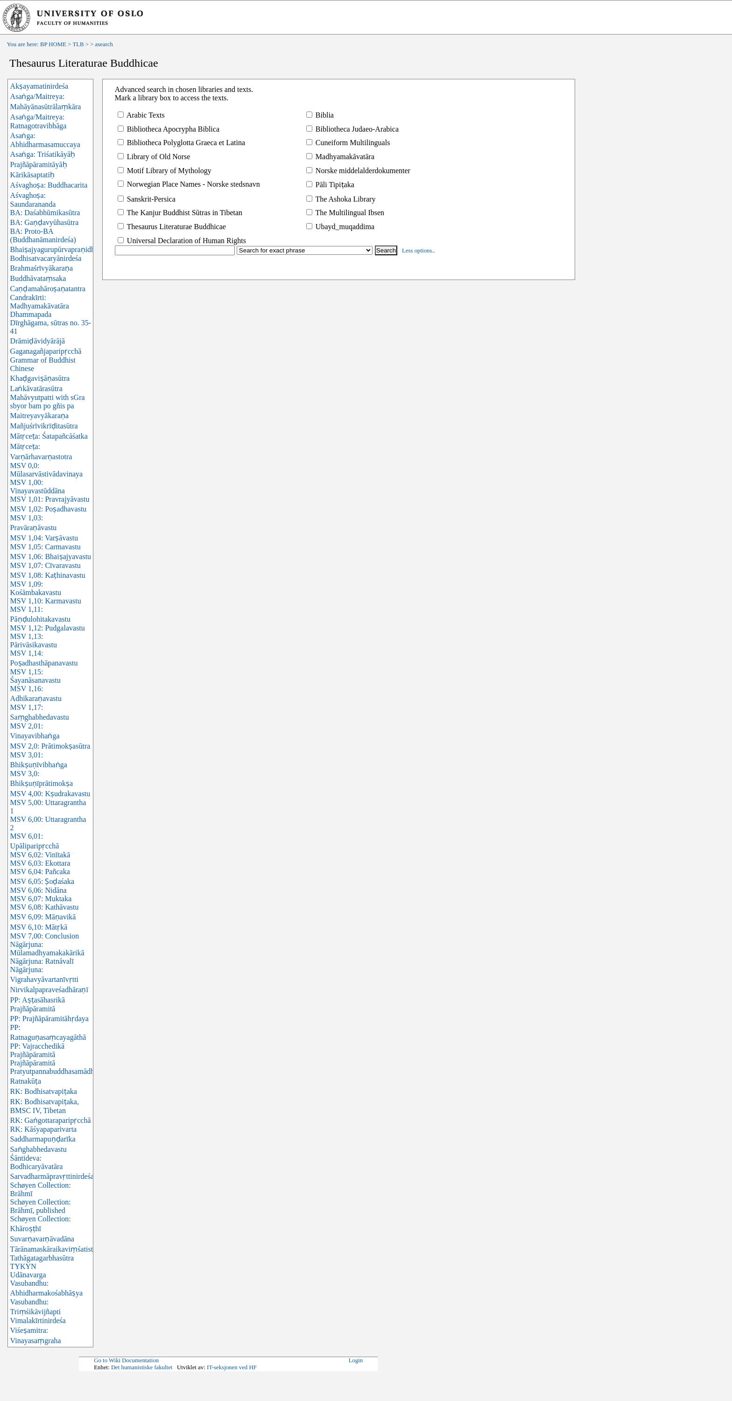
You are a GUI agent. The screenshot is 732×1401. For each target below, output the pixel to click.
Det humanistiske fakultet (142, 1367)
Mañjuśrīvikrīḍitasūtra (44, 426)
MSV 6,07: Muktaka (41, 899)
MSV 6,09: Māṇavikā (43, 917)
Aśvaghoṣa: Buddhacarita (49, 185)
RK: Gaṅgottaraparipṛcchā (50, 1120)
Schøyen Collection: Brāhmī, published (40, 1206)
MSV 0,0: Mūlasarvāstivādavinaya (46, 470)
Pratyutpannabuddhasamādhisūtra (60, 1071)
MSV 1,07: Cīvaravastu (45, 565)
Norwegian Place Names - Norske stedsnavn (189, 184)
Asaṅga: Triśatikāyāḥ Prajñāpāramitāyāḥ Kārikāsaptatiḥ (43, 164)
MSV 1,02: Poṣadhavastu (48, 509)
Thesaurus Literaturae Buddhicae (172, 227)
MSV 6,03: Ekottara (40, 863)
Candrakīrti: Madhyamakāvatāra (39, 302)
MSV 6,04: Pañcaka (40, 872)
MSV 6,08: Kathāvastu (44, 907)
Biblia (320, 115)
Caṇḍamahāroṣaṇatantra (47, 289)
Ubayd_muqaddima (340, 227)
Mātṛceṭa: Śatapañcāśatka (49, 436)
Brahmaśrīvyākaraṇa (41, 268)
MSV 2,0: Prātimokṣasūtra (50, 746)
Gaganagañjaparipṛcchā (46, 351)
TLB (78, 44)
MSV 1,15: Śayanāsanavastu (35, 676)
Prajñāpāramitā (33, 1063)
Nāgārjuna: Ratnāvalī (42, 961)
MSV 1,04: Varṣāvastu (44, 538)
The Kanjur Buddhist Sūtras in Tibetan (180, 213)
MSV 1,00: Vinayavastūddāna (37, 486)
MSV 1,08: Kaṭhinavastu (47, 575)
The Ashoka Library (341, 199)
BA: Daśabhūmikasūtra (45, 213)
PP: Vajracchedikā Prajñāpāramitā (37, 1050)
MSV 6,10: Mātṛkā (39, 927)
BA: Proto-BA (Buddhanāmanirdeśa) (43, 235)
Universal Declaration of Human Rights (182, 241)
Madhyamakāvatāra (340, 157)
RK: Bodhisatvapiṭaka (43, 1091)
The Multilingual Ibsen (345, 213)
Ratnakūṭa (25, 1081)
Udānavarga (28, 1275)
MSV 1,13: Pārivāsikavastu (33, 640)
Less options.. (418, 250)
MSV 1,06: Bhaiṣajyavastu (50, 556)
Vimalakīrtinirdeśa (38, 1320)
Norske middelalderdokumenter (358, 171)
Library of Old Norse (154, 157)
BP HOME (53, 44)
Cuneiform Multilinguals (348, 143)
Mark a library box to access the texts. (171, 98)
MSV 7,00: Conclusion (44, 936)
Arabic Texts (141, 115)
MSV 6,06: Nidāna (38, 890)
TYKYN (23, 1266)
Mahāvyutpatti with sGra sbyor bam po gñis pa (47, 401)
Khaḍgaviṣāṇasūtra (40, 378)
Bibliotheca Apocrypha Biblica (168, 129)
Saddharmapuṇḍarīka (43, 1139)
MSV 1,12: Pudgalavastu (47, 628)
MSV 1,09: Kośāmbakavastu (35, 588)
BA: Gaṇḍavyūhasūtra (44, 222)
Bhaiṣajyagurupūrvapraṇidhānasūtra (65, 249)
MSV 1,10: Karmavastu (45, 601)
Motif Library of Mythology (164, 171)
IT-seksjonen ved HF (232, 1367)
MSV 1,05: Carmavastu (45, 547)
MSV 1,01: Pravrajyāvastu (50, 499)
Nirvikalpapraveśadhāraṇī (49, 990)
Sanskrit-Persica (147, 199)
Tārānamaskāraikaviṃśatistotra (57, 1249)
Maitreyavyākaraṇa (39, 416)
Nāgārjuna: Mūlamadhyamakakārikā (47, 948)
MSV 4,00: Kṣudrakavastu (50, 794)
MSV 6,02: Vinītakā (40, 855)
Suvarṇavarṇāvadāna (42, 1239)
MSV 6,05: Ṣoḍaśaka (42, 881)
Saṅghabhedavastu (38, 1149)
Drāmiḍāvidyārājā (37, 341)
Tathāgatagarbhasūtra (42, 1258)
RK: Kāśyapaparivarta (43, 1129)
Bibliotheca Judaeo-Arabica (352, 129)
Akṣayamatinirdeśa (39, 86)
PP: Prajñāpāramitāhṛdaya (49, 1019)
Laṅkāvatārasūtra (36, 388)
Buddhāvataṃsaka (38, 278)
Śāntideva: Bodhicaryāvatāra (36, 1162)
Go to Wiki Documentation (126, 1360)
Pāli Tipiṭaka (330, 185)
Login (356, 1360)
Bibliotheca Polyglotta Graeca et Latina (181, 143)
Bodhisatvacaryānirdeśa (46, 258)
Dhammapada (31, 314)
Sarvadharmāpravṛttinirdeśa (52, 1176)
